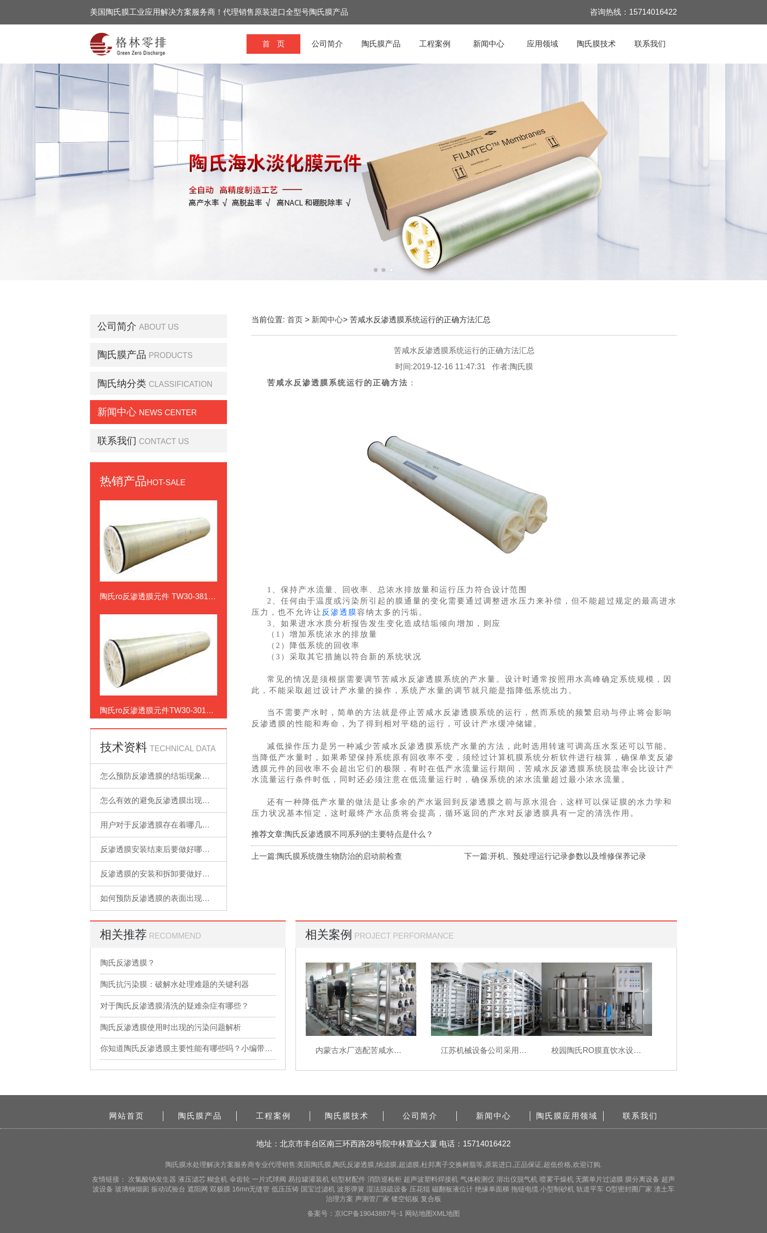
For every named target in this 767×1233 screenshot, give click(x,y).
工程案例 (435, 44)
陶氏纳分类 (121, 383)
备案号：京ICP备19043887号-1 (356, 1213)
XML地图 (446, 1213)
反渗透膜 (339, 612)
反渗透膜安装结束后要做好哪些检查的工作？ (178, 849)
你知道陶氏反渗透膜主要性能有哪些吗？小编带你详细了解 (187, 1048)
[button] (376, 270)
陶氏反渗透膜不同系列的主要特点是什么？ (359, 834)
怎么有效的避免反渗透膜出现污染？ (163, 800)
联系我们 (650, 44)
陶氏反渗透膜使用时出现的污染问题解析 (170, 1027)
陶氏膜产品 (381, 44)
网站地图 (418, 1213)
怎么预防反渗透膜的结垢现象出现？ (163, 776)
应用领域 (542, 44)
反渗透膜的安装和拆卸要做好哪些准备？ (170, 874)
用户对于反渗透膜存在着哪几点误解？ (166, 825)
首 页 (273, 44)
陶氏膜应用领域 (567, 1116)
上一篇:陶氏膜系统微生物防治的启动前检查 (326, 856)
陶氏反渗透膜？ (127, 963)
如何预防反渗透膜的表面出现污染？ (163, 898)
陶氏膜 (175, 1164)
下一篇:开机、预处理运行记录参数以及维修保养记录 (555, 856)
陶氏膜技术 (596, 44)
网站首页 (126, 1116)
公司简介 (327, 44)
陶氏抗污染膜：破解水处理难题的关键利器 (174, 984)
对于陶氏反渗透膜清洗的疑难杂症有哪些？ (174, 1006)
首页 (295, 319)
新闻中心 (488, 44)
